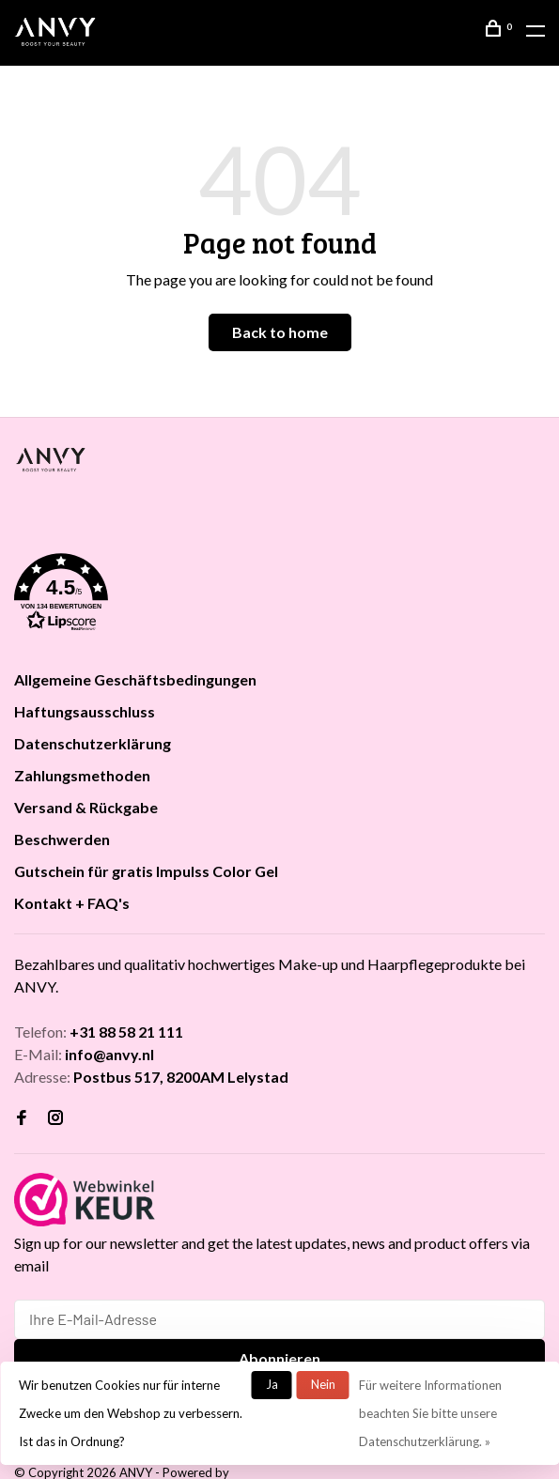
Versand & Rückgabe (86, 807)
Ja (272, 1384)
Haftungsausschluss (84, 711)
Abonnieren (279, 1358)
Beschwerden (62, 839)
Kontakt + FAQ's (72, 903)
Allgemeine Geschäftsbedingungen (135, 679)
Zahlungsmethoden (82, 775)
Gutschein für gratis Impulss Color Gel (146, 871)
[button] (279, 595)
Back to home (280, 332)
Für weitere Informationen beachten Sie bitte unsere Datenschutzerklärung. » (430, 1413)
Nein (323, 1384)
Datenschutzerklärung (92, 743)
